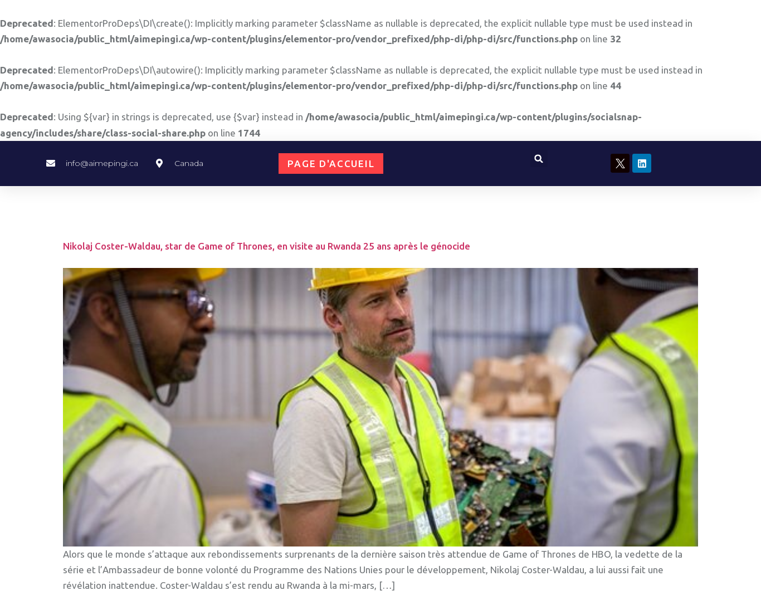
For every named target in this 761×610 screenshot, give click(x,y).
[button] (539, 158)
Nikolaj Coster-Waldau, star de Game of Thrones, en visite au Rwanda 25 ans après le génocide (266, 246)
